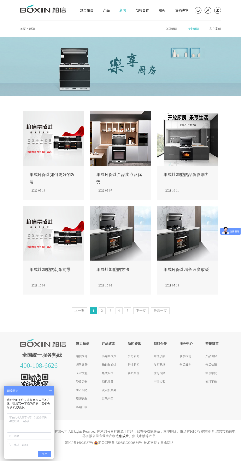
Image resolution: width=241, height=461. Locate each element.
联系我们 (185, 356)
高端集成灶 (109, 356)
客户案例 (215, 28)
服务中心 (186, 343)
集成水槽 (107, 373)
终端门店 (82, 407)
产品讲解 (211, 356)
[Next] (141, 310)
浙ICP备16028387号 (79, 442)
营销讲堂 (181, 10)
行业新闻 (193, 28)
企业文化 (82, 373)
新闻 (122, 10)
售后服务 (185, 364)
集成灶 (124, 436)
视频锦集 (82, 398)
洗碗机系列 (109, 390)
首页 (23, 28)
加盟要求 (159, 364)
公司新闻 (171, 28)
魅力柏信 (86, 10)
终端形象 (159, 356)
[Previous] (79, 310)
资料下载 (211, 381)
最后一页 (160, 310)
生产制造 (82, 390)
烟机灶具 (107, 381)
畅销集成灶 (109, 364)
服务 (162, 10)
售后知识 (211, 364)
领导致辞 (82, 364)
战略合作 (142, 10)
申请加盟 (159, 381)
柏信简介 (82, 356)
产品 (106, 10)
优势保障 (159, 373)
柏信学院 (211, 373)
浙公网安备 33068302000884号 (118, 442)
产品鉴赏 (108, 343)
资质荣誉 (82, 381)
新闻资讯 (134, 343)
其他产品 (107, 398)
